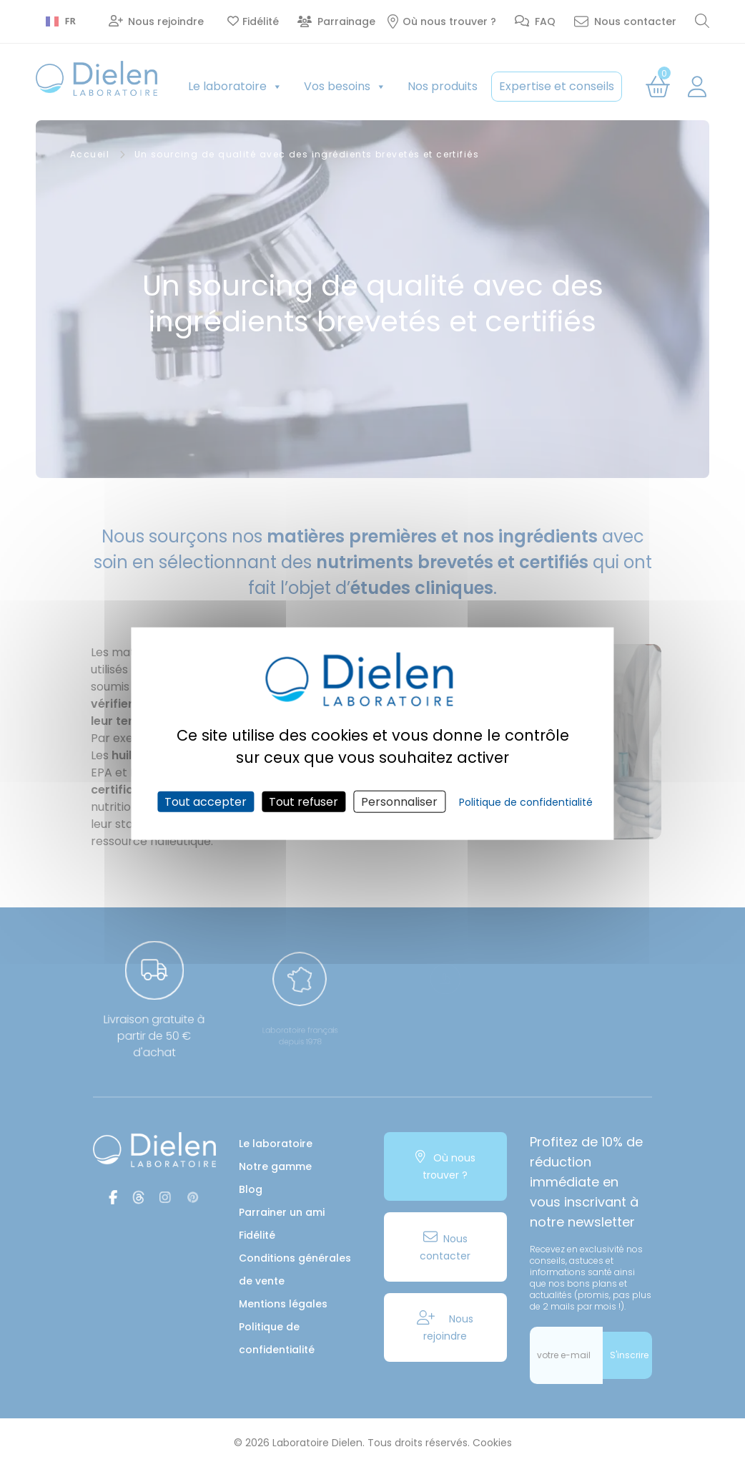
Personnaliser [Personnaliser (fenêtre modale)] (399, 801)
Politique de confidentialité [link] (526, 801)
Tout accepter (205, 801)
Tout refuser (303, 801)
